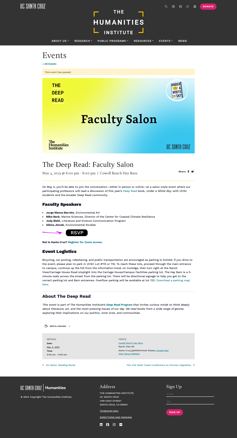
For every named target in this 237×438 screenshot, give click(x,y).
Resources (142, 41)
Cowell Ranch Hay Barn (130, 343)
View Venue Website (129, 354)
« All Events (49, 64)
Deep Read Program (118, 305)
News (182, 41)
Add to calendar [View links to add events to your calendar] (58, 326)
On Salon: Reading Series (60, 365)
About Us (59, 41)
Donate (208, 6)
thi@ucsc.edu (109, 411)
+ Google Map (162, 350)
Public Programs (111, 41)
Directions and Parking (116, 417)
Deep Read (130, 191)
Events (164, 41)
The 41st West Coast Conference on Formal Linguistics (159, 365)
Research (82, 41)
